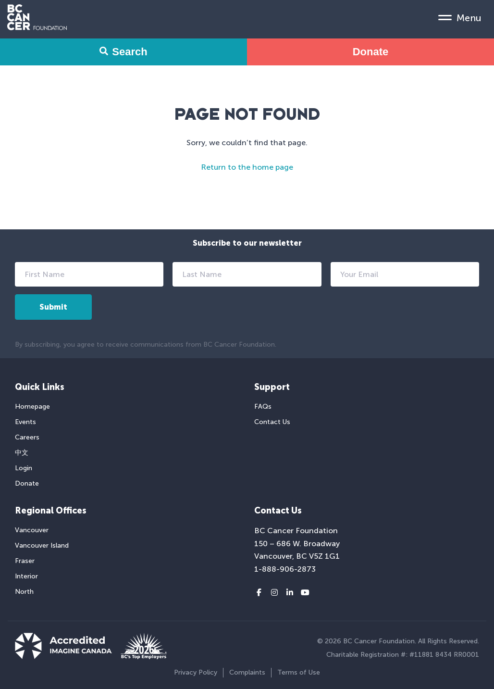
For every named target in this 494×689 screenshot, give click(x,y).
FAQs (263, 406)
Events (25, 422)
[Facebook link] (259, 593)
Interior (26, 576)
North (24, 592)
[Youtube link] (305, 593)
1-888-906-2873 (285, 569)
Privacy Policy (195, 672)
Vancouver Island (42, 545)
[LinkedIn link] (290, 593)
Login (23, 468)
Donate (371, 52)
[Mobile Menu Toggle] (460, 17)
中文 (21, 453)
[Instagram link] (274, 593)
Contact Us (272, 422)
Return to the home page (247, 167)
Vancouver (32, 530)
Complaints (247, 672)
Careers (27, 437)
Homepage (32, 406)
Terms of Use (298, 672)
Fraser (25, 561)
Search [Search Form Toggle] (123, 52)
